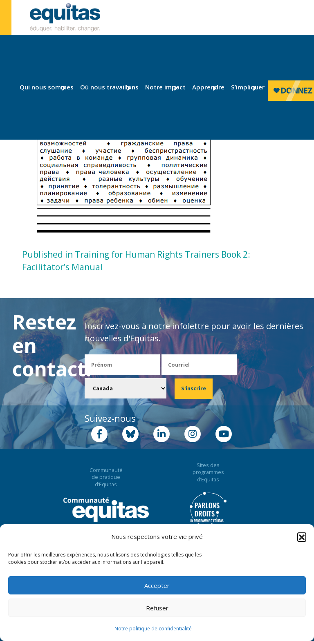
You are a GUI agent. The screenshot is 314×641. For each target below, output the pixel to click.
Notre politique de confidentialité (153, 628)
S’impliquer (244, 87)
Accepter (157, 585)
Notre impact (161, 87)
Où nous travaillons (103, 87)
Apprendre (205, 87)
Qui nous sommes (41, 87)
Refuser (157, 608)
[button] (302, 537)
